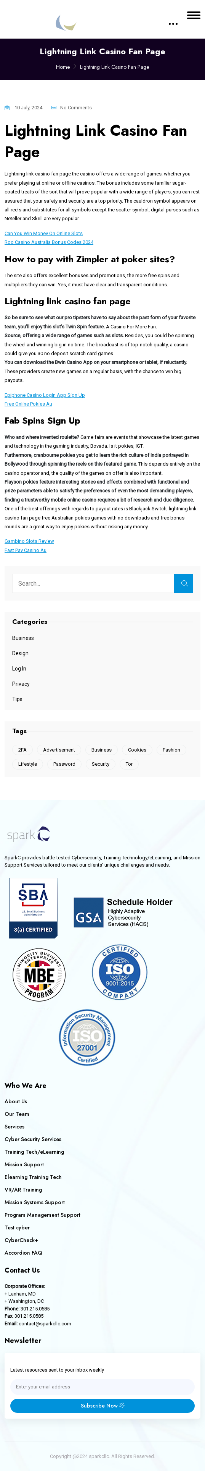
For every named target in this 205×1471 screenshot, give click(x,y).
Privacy (21, 684)
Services (14, 1126)
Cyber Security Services (33, 1139)
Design (20, 653)
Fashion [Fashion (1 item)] (171, 750)
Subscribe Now (103, 1405)
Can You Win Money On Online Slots (44, 233)
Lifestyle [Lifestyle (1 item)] (27, 764)
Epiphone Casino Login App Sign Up (45, 395)
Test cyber (17, 1227)
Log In (19, 669)
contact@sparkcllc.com (45, 1323)
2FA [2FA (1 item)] (22, 750)
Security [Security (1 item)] (100, 764)
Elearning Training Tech (33, 1177)
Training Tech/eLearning (34, 1152)
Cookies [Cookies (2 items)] (137, 750)
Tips (17, 699)
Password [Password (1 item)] (64, 764)
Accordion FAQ (23, 1253)
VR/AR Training (23, 1189)
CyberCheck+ (21, 1240)
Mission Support (24, 1164)
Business (23, 638)
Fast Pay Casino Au (25, 550)
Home (63, 67)
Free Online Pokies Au (28, 404)
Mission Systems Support (35, 1202)
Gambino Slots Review (29, 541)
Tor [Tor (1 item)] (129, 764)
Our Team (17, 1114)
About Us (16, 1101)
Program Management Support (42, 1215)
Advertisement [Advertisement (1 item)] (59, 750)
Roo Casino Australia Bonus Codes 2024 (49, 242)
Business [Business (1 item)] (101, 750)
